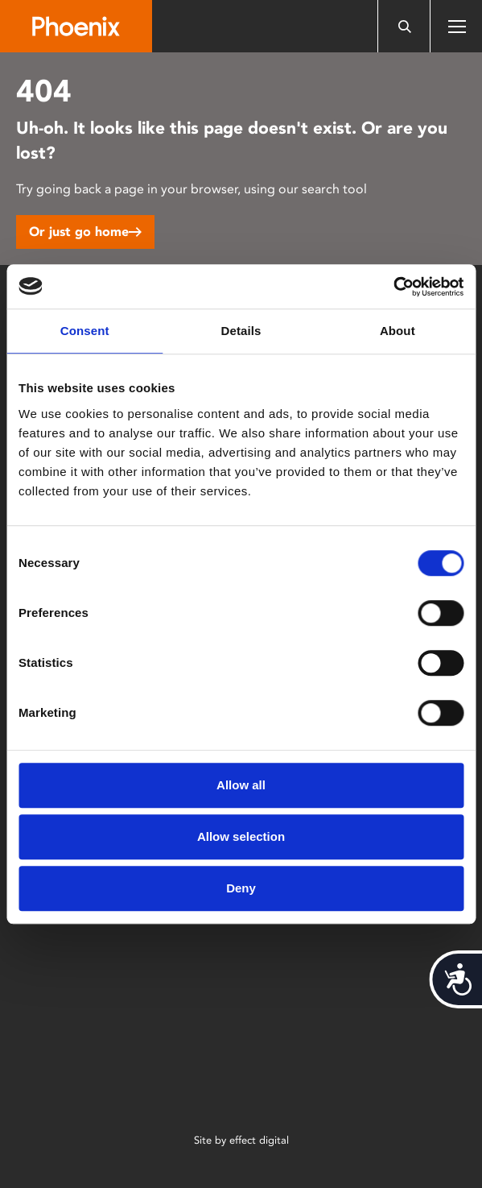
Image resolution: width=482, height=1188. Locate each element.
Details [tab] (241, 330)
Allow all (241, 785)
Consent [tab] (84, 330)
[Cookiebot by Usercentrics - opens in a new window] (393, 286)
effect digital (259, 1140)
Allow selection (241, 836)
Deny (241, 888)
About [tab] (397, 330)
